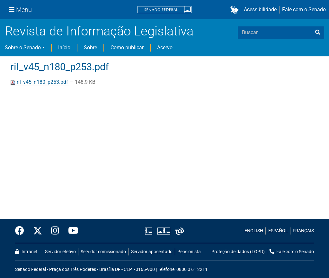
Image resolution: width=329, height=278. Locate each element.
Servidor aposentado (152, 251)
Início (64, 47)
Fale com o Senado (304, 9)
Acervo (165, 47)
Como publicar (127, 47)
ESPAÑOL (278, 231)
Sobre (90, 47)
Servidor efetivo (60, 251)
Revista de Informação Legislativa (99, 31)
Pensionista (189, 251)
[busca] (317, 32)
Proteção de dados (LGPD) (238, 251)
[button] (235, 9)
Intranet (26, 251)
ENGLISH (254, 231)
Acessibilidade (260, 9)
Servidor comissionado (103, 251)
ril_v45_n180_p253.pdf (39, 82)
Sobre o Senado (23, 47)
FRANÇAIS (303, 231)
